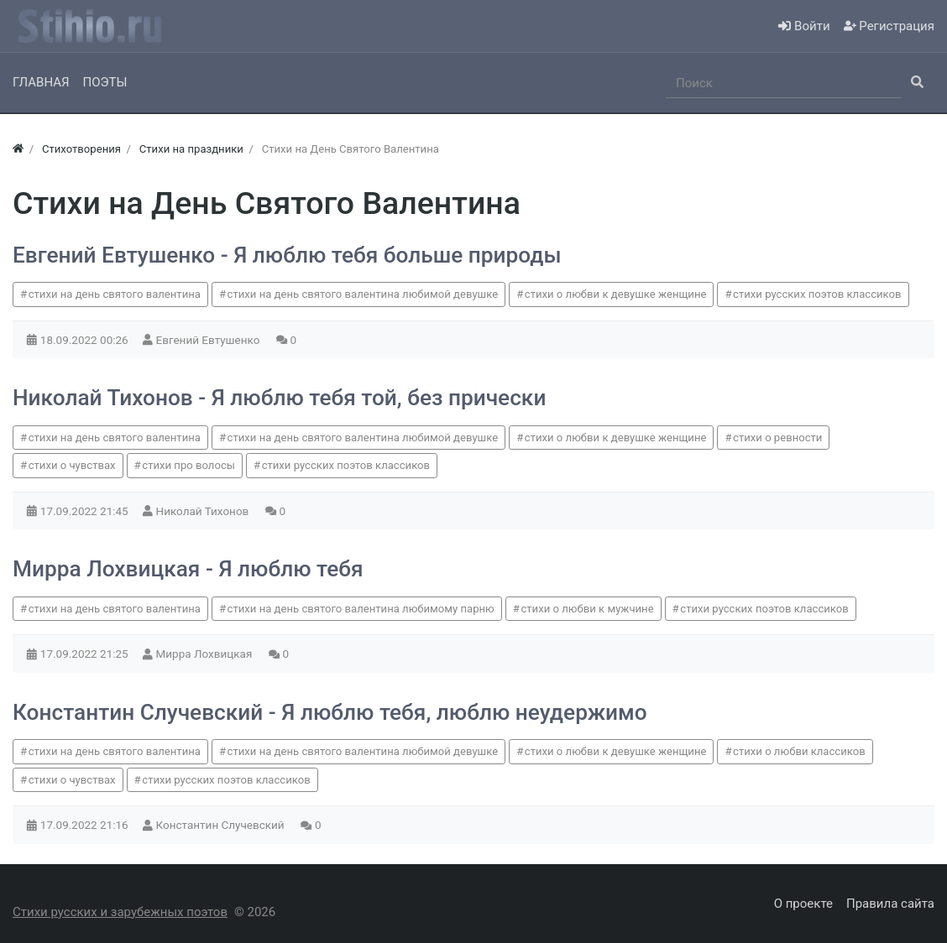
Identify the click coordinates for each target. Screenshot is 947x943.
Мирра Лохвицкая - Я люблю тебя (188, 568)
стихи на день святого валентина (115, 294)
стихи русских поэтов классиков (817, 294)
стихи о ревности (777, 437)
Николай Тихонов (204, 511)
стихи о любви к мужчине (587, 608)
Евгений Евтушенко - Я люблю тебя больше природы (287, 255)
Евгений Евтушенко (209, 339)
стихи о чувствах (72, 465)
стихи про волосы (188, 465)
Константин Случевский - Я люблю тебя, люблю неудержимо (330, 712)
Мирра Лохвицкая (205, 653)
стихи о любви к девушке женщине (616, 294)
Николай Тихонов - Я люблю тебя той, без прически (279, 397)
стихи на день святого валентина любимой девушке (363, 294)
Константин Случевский (221, 824)
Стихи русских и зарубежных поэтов (120, 912)
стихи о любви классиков (799, 751)
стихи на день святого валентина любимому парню (361, 608)
